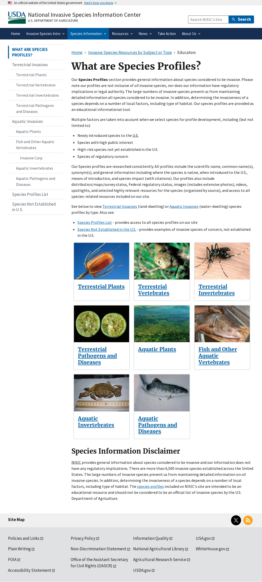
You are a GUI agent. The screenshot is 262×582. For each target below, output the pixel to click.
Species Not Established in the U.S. (106, 229)
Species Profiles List (94, 222)
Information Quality (151, 538)
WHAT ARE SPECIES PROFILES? (30, 52)
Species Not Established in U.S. (34, 206)
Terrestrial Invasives (119, 206)
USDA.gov (142, 570)
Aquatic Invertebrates (96, 421)
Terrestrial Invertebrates (217, 289)
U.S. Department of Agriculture (53, 20)
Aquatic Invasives (184, 206)
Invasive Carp (31, 157)
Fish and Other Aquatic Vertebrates (218, 355)
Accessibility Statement (29, 570)
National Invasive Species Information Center (84, 14)
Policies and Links (23, 538)
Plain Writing (19, 549)
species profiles (150, 486)
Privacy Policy (83, 538)
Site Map (16, 519)
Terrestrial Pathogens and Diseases (97, 355)
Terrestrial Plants (101, 286)
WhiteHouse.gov (210, 549)
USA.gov (203, 538)
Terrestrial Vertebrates (153, 289)
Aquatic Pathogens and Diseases (157, 425)
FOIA (12, 559)
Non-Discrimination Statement (98, 549)
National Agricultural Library (158, 549)
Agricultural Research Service (159, 559)
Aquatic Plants (157, 349)
